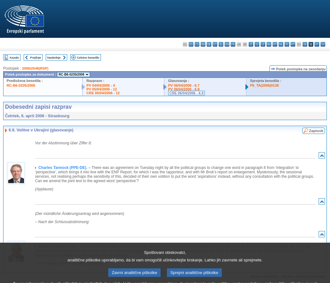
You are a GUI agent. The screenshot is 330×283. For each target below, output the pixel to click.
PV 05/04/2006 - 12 (101, 89)
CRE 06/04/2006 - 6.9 (186, 93)
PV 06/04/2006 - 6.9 (184, 89)
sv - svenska (323, 44)
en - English (227, 44)
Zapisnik (316, 131)
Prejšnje (35, 57)
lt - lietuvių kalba (263, 44)
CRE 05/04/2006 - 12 (103, 93)
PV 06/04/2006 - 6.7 (184, 85)
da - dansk (203, 44)
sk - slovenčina (305, 44)
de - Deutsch (209, 44)
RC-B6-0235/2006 (21, 85)
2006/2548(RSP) (35, 68)
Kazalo (14, 57)
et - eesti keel (215, 44)
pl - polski (287, 44)
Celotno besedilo (88, 57)
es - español (191, 44)
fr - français (233, 44)
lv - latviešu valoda (257, 44)
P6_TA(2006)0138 (264, 85)
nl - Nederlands (281, 44)
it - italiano (251, 44)
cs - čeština (197, 44)
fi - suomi (317, 44)
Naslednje (54, 57)
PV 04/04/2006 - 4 (100, 85)
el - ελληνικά (221, 44)
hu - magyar (269, 44)
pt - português (293, 44)
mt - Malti (275, 44)
